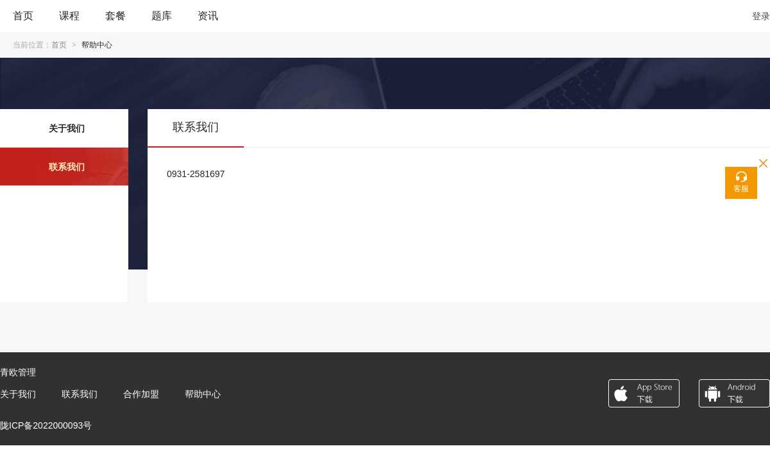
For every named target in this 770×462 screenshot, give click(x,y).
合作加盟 (141, 394)
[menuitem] (23, 16)
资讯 (208, 15)
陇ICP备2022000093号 (46, 425)
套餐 (115, 15)
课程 (69, 15)
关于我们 (18, 394)
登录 (761, 16)
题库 (161, 15)
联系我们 (80, 394)
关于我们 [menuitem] (67, 128)
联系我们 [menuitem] (67, 167)
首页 (23, 15)
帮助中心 (203, 394)
